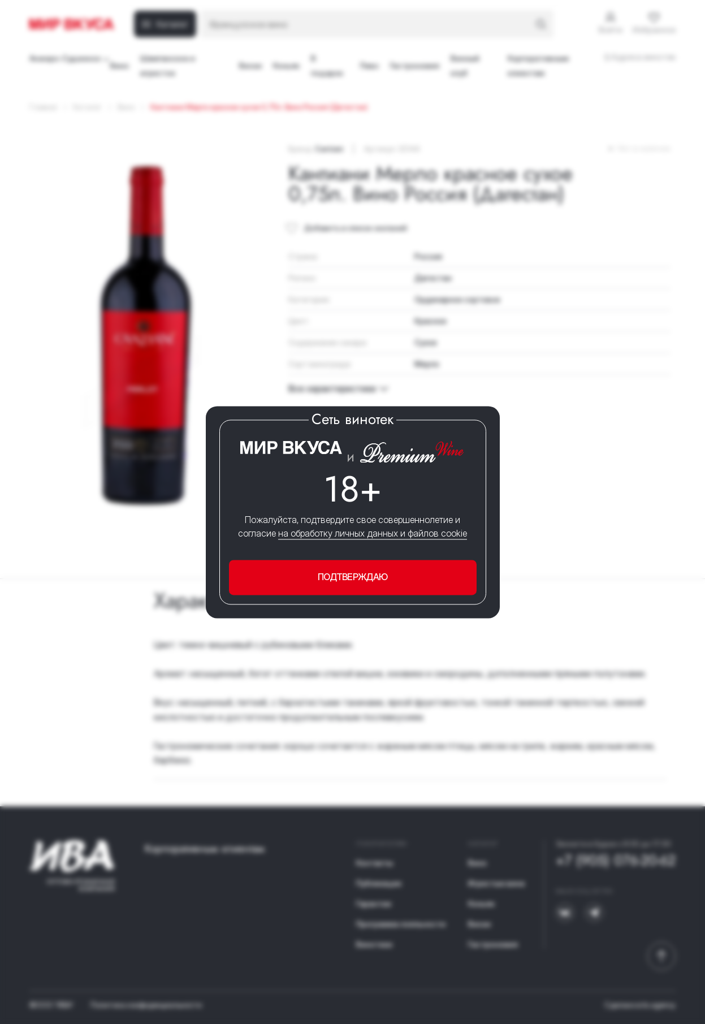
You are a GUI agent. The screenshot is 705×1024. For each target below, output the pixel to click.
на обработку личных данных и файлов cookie (372, 533)
